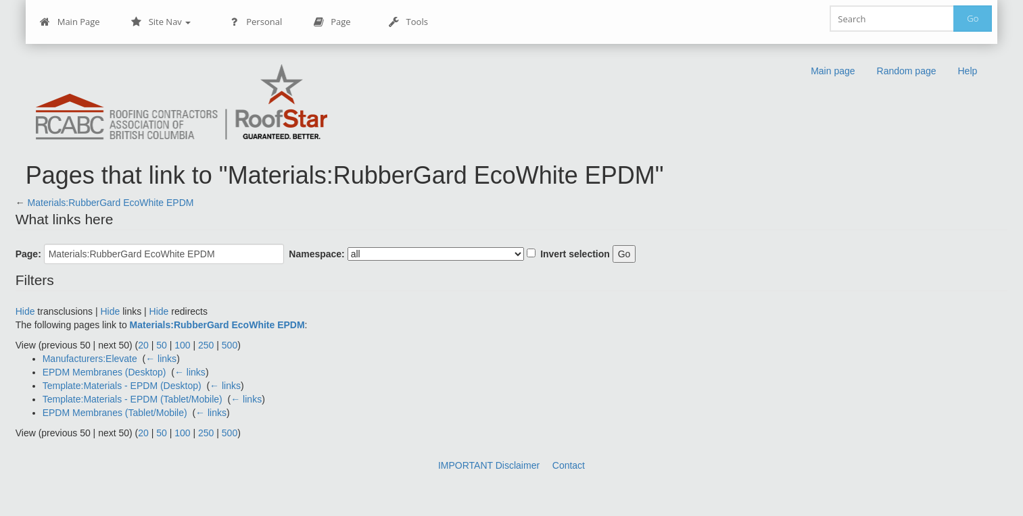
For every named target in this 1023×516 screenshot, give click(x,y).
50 (161, 345)
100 (182, 345)
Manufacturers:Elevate (90, 358)
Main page (833, 71)
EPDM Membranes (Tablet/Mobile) (115, 412)
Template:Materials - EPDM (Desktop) (122, 385)
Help (968, 71)
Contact (568, 465)
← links (160, 358)
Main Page (70, 22)
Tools (408, 22)
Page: (28, 254)
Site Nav (161, 22)
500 (229, 345)
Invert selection (575, 254)
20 (143, 345)
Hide (25, 311)
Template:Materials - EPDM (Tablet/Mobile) (132, 399)
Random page (906, 71)
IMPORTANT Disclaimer (489, 465)
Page (331, 22)
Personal (255, 22)
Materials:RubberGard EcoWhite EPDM (111, 202)
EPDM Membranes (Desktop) (104, 372)
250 (206, 345)
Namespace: (317, 254)
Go (972, 18)
